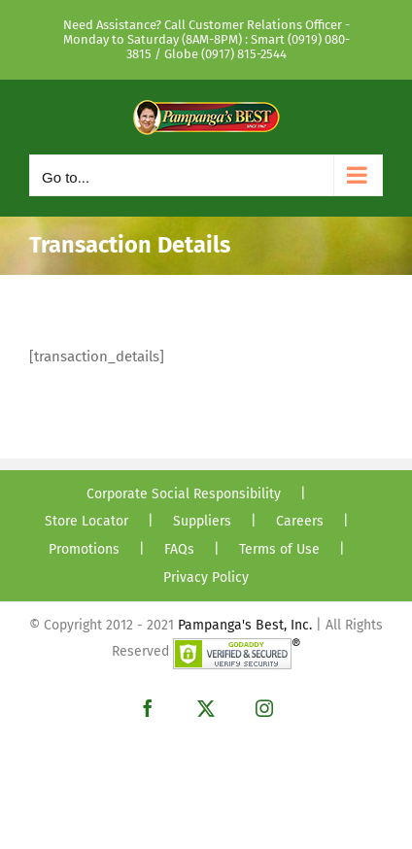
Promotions (84, 549)
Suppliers (202, 521)
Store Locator (86, 521)
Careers (300, 521)
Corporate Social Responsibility (183, 494)
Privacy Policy (206, 577)
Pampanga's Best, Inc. (245, 625)
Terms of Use (279, 549)
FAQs (179, 549)
